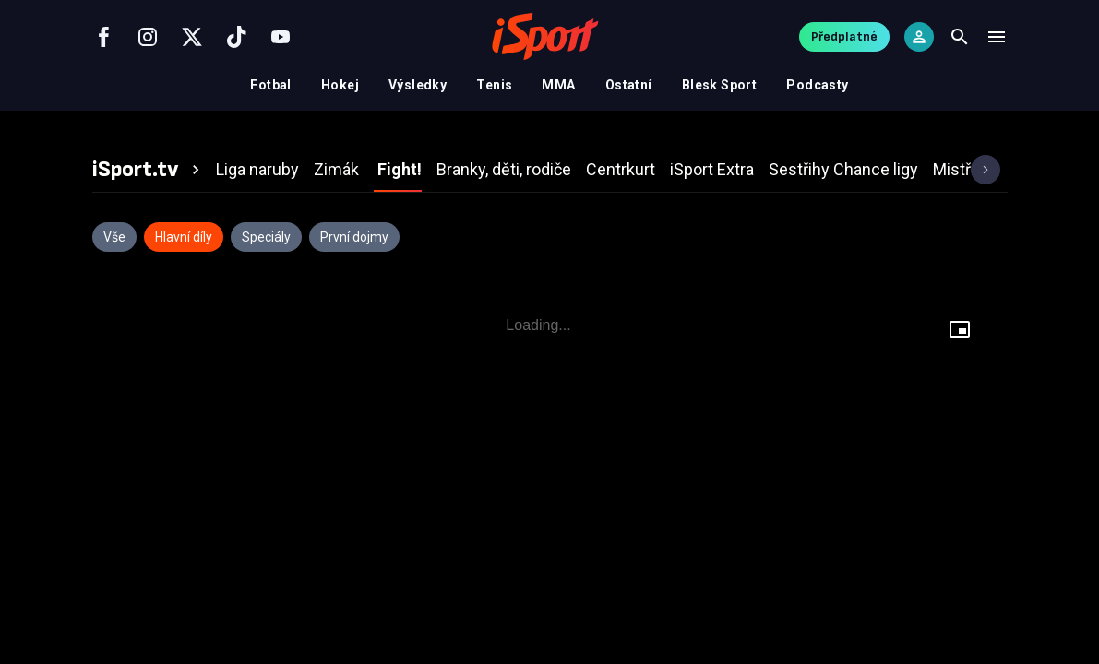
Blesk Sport (720, 84)
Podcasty (817, 84)
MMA (558, 84)
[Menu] (997, 37)
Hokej (340, 84)
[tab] (148, 170)
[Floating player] (959, 329)
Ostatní (628, 84)
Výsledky (417, 84)
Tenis (494, 84)
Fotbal (271, 84)
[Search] (960, 37)
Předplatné (844, 36)
